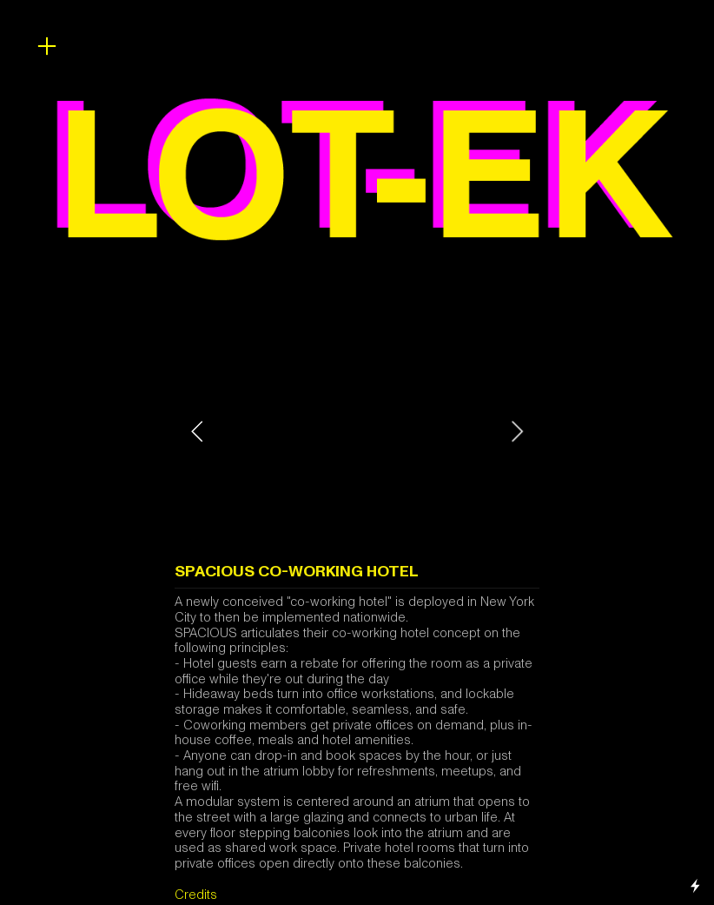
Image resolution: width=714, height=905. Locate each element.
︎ (47, 46)
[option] (357, 432)
